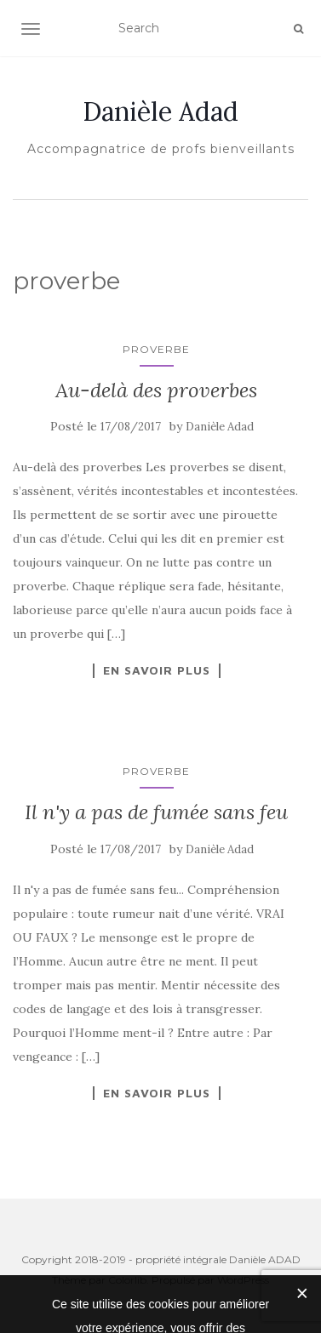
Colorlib (127, 1279)
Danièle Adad (160, 111)
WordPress (243, 1279)
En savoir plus (156, 670)
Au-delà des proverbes (156, 390)
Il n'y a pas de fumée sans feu (156, 812)
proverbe (156, 349)
